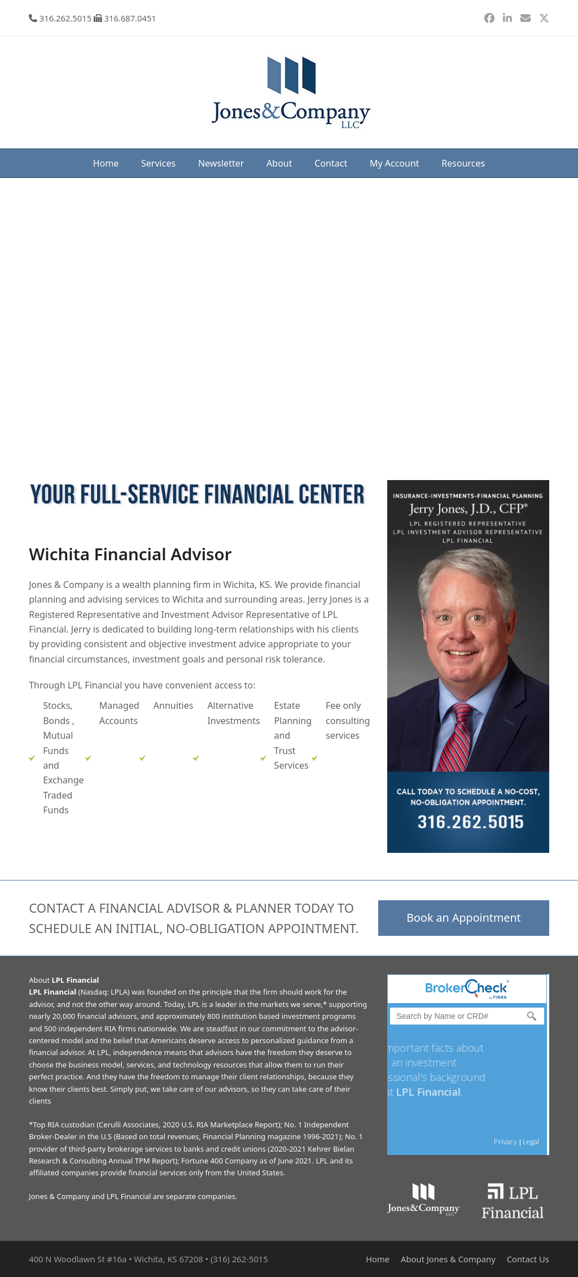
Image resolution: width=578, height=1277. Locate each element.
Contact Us (528, 1259)
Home (377, 1259)
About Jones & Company (448, 1259)
